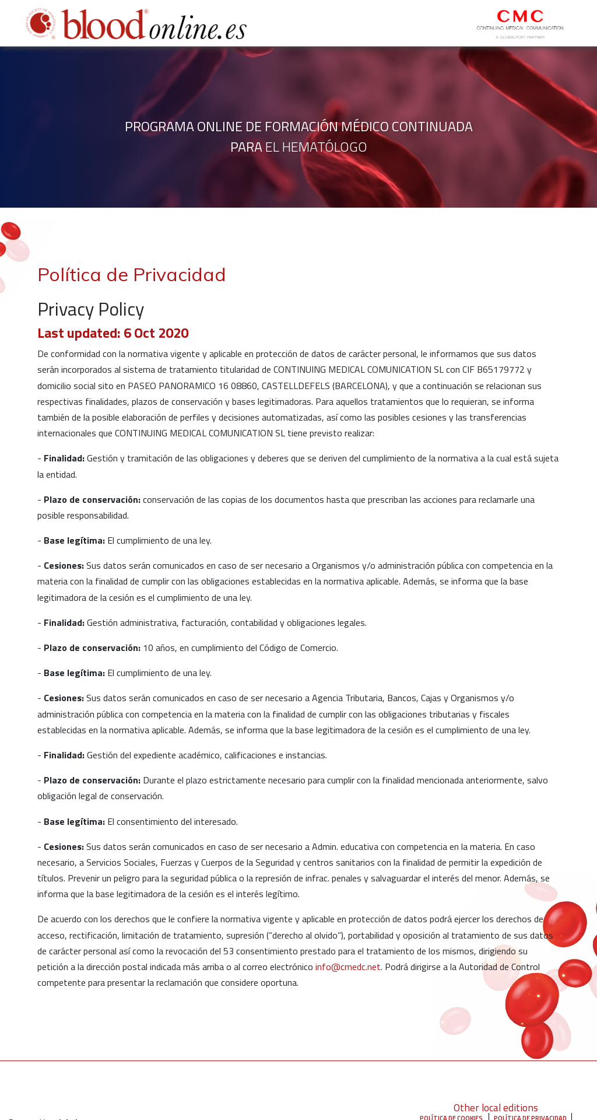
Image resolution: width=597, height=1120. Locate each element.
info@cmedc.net (348, 967)
